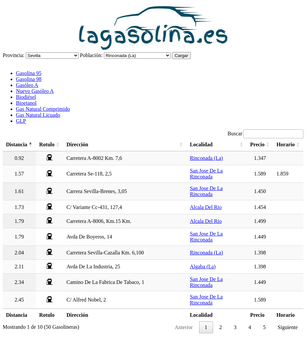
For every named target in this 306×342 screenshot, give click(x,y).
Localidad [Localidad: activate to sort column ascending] (201, 144)
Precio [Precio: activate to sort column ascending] (257, 144)
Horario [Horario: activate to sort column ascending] (285, 144)
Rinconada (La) (206, 158)
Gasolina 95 (28, 73)
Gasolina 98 (28, 79)
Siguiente (288, 327)
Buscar (265, 133)
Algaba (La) (203, 266)
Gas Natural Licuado (38, 115)
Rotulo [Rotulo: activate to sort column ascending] (46, 144)
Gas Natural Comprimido (43, 109)
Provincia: (14, 55)
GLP (21, 121)
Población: (91, 55)
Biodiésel (26, 97)
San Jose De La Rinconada (206, 173)
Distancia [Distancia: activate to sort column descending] (16, 144)
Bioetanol (26, 103)
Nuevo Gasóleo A (35, 91)
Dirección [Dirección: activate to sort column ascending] (77, 144)
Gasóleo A (27, 85)
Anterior (183, 327)
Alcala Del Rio (206, 207)
